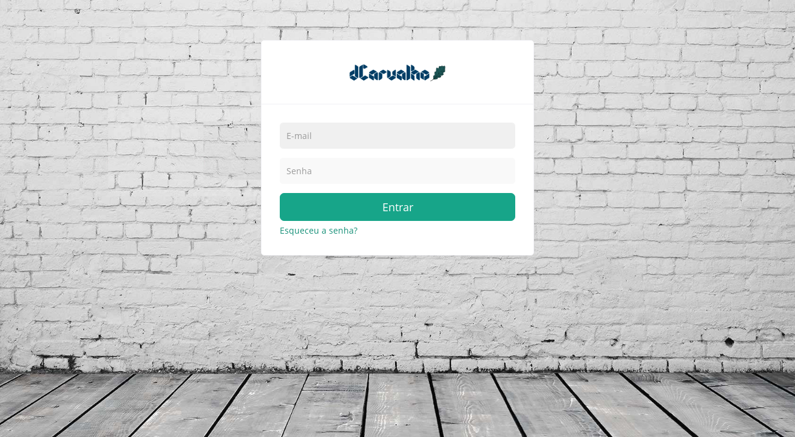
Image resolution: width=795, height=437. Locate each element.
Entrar (397, 207)
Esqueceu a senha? (318, 230)
